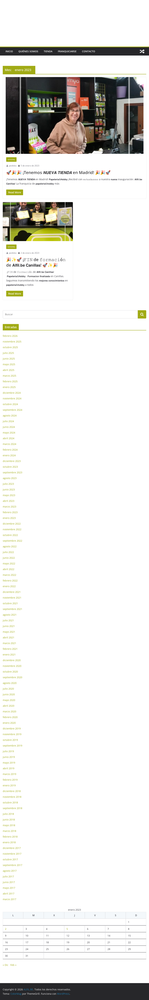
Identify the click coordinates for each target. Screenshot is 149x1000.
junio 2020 (9, 694)
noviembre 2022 (12, 529)
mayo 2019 (9, 762)
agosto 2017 (10, 870)
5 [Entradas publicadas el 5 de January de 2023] (67, 929)
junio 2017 (9, 882)
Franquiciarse (67, 51)
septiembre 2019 (12, 745)
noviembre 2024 (12, 398)
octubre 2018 (10, 802)
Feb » (13, 965)
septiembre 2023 (12, 472)
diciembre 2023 (12, 461)
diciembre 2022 (12, 523)
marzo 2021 (9, 643)
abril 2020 (8, 705)
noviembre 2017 (12, 853)
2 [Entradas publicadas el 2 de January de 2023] (5, 929)
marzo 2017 (9, 899)
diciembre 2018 (12, 791)
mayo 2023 (9, 495)
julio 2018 (8, 813)
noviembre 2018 (12, 796)
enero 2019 (9, 785)
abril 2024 (8, 438)
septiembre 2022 (12, 540)
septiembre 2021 (12, 609)
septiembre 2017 (12, 865)
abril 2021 (8, 637)
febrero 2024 (10, 449)
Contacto (88, 51)
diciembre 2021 (12, 592)
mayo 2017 (9, 887)
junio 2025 (9, 358)
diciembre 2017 (12, 848)
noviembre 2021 (12, 597)
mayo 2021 (9, 631)
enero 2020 (9, 722)
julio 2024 (8, 421)
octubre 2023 (10, 466)
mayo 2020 (9, 700)
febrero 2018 (10, 836)
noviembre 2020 (12, 666)
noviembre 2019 (12, 734)
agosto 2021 (10, 614)
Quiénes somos (28, 51)
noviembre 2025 (12, 341)
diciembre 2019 (12, 728)
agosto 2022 (10, 546)
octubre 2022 (10, 535)
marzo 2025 (9, 375)
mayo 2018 (9, 825)
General (11, 159)
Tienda (48, 51)
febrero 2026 (10, 335)
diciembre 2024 (12, 392)
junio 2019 (9, 757)
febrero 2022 (10, 580)
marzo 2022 (9, 574)
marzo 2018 (9, 831)
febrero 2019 (10, 779)
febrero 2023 (10, 512)
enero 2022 (9, 586)
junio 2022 (9, 557)
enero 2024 (9, 455)
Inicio (9, 51)
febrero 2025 (10, 381)
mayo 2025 (9, 364)
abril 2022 (8, 569)
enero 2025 (9, 387)
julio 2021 (8, 620)
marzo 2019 (9, 774)
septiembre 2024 (12, 409)
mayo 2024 (9, 432)
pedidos (13, 165)
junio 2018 (9, 819)
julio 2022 (8, 552)
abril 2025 (8, 370)
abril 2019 (8, 768)
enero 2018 (9, 842)
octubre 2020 (10, 671)
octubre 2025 (10, 347)
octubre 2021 (10, 603)
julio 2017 (8, 876)
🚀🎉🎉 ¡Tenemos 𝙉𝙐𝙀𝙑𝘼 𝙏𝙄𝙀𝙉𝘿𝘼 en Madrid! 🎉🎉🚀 (58, 172)
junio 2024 (9, 427)
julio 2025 (8, 353)
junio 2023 (9, 489)
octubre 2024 (10, 404)
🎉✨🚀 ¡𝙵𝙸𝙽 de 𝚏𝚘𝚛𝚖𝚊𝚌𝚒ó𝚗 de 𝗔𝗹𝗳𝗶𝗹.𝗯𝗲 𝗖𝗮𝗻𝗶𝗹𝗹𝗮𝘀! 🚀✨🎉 (36, 262)
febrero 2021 (10, 648)
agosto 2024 (10, 415)
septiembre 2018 (12, 808)
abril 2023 (8, 501)
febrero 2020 (10, 717)
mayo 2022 (9, 563)
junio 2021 (9, 626)
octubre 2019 (10, 740)
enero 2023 (9, 518)
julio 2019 (8, 751)
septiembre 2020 (12, 677)
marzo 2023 (9, 506)
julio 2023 (8, 483)
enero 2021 (9, 654)
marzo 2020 (9, 711)
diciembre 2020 (12, 660)
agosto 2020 (10, 683)
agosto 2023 (10, 478)
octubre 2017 (10, 859)
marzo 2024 (9, 444)
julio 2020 (8, 688)
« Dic (5, 965)
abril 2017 (8, 893)
